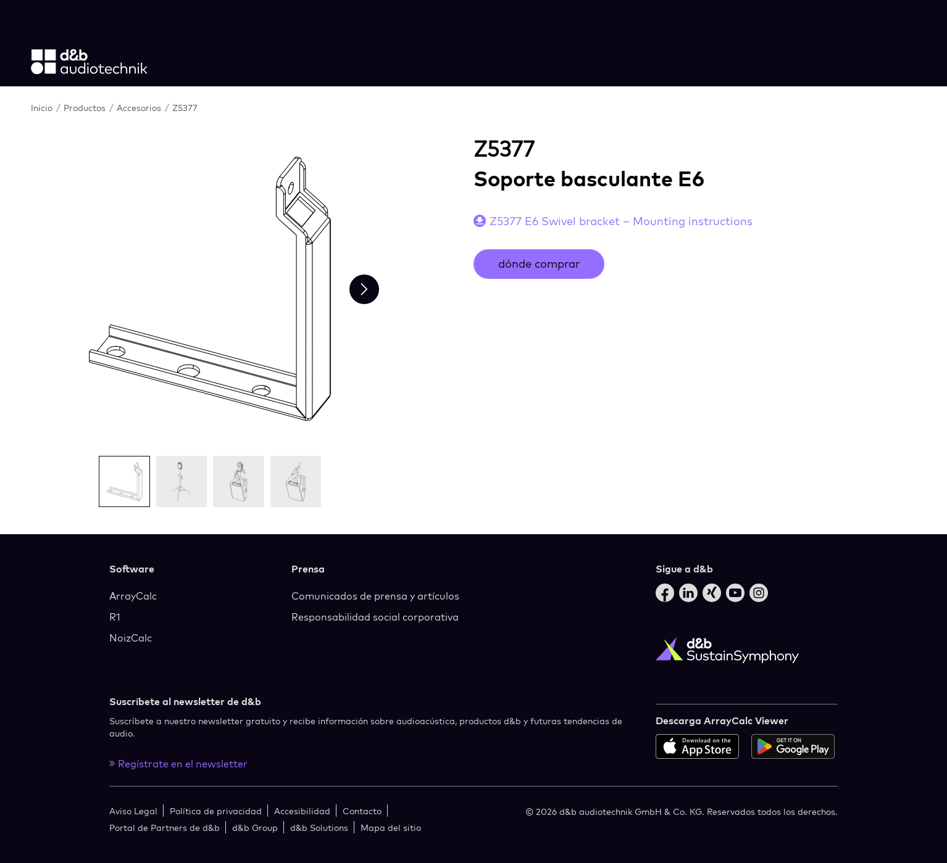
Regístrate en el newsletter (178, 764)
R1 (114, 617)
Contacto (362, 811)
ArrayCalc (133, 596)
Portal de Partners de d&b (164, 827)
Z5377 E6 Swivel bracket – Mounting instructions (621, 221)
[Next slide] (364, 289)
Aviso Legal (133, 811)
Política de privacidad (216, 811)
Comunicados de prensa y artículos (375, 596)
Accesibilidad (302, 811)
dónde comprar (539, 264)
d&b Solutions (319, 827)
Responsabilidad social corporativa (375, 617)
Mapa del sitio (391, 827)
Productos (86, 108)
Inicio (43, 108)
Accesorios (140, 108)
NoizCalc (130, 638)
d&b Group (255, 827)
